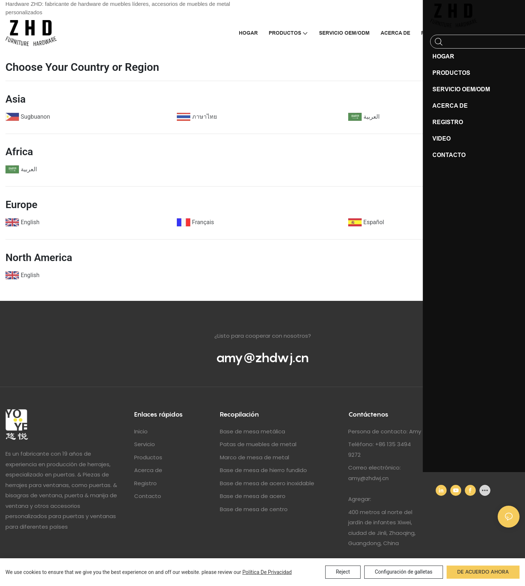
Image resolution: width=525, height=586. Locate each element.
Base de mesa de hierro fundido (263, 470)
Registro (145, 483)
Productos (148, 457)
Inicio (141, 431)
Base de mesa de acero (252, 496)
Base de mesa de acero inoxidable (267, 483)
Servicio (144, 444)
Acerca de (148, 470)
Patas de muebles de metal (258, 444)
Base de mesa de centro (254, 509)
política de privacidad (267, 572)
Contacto (147, 496)
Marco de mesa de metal (254, 457)
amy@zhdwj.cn (262, 357)
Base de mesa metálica (252, 431)
